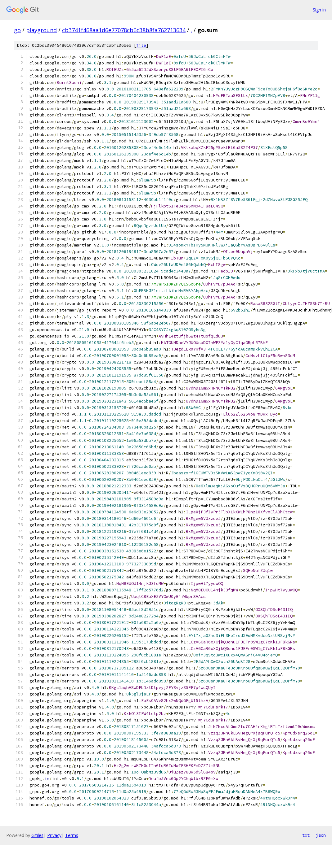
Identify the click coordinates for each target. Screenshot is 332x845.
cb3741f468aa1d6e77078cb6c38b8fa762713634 (124, 30)
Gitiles (37, 835)
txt (306, 835)
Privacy (54, 835)
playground (41, 30)
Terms (71, 835)
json (321, 835)
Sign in (319, 10)
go (17, 30)
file (141, 45)
